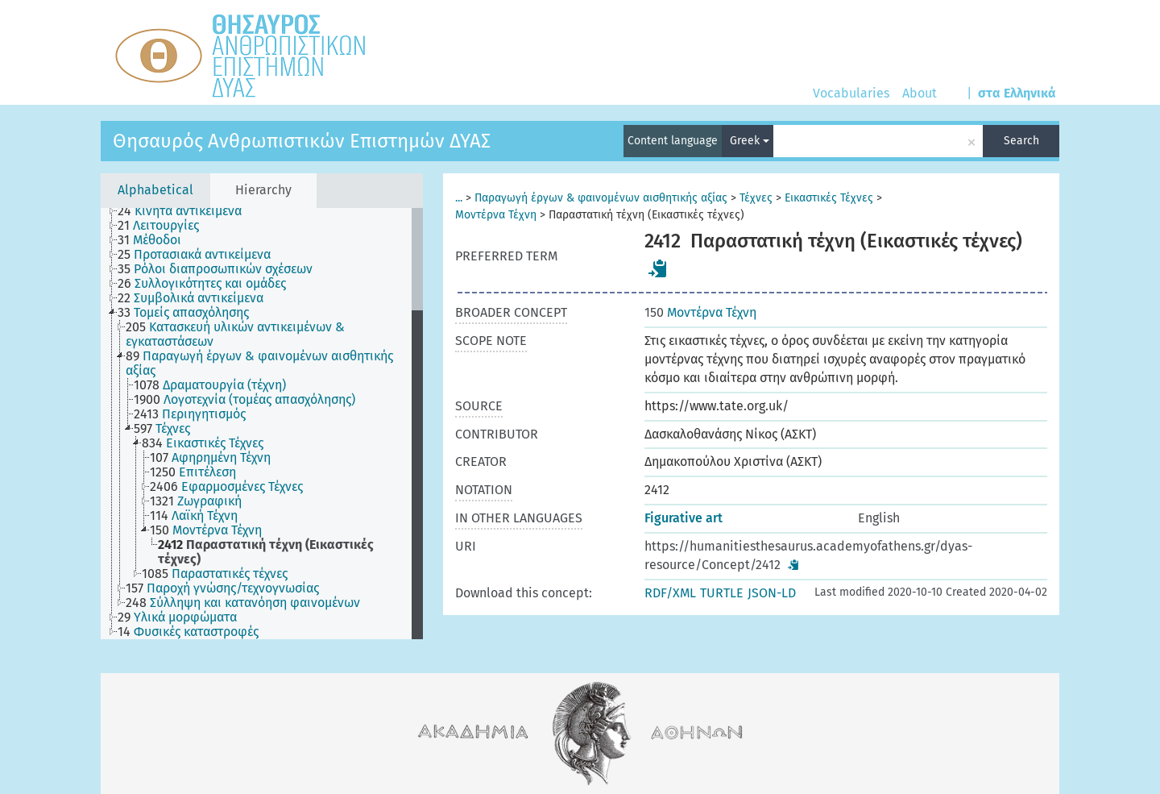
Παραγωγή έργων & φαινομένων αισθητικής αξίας (600, 198)
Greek (749, 141)
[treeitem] (186, 211)
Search (1021, 141)
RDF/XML (670, 593)
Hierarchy (263, 189)
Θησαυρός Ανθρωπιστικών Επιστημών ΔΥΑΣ (302, 141)
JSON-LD (772, 593)
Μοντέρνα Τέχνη (495, 215)
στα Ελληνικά (1017, 93)
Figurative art (683, 518)
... (458, 198)
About (919, 93)
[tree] (262, 423)
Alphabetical (155, 189)
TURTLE (722, 593)
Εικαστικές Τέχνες (829, 198)
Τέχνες (756, 198)
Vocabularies (851, 93)
